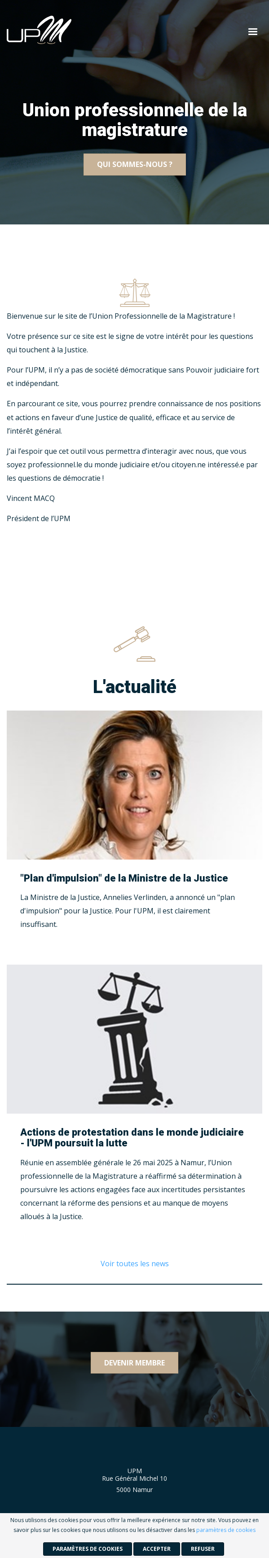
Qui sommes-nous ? (134, 164)
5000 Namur (134, 1489)
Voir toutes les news (135, 1263)
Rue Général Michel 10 (134, 1478)
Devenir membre (134, 1363)
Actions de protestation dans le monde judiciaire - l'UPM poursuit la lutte (132, 1138)
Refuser (203, 1549)
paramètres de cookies (226, 1530)
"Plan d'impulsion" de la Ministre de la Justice (124, 878)
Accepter (157, 1549)
